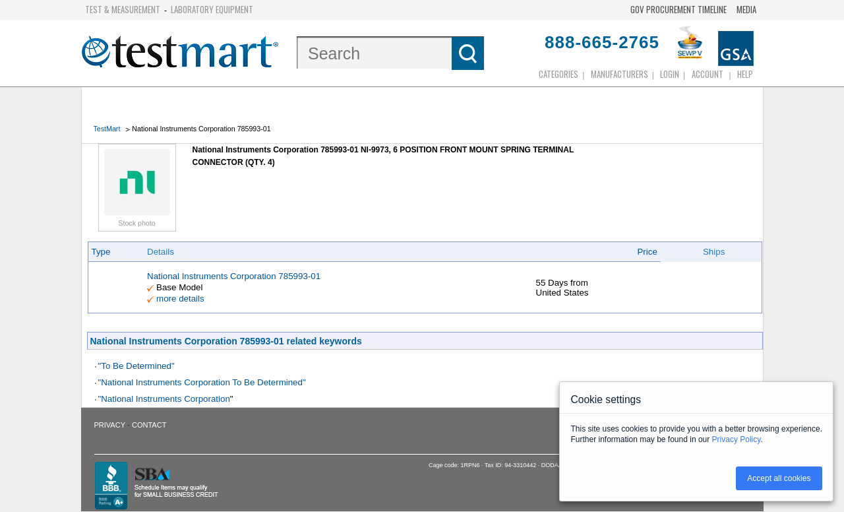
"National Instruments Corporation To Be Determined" (202, 382)
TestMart (107, 129)
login (669, 73)
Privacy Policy (736, 439)
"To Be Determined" (136, 366)
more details (180, 299)
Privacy (109, 425)
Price (647, 252)
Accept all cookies (778, 478)
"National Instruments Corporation (164, 399)
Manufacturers (619, 73)
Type (101, 252)
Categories (558, 73)
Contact (149, 425)
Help (745, 73)
